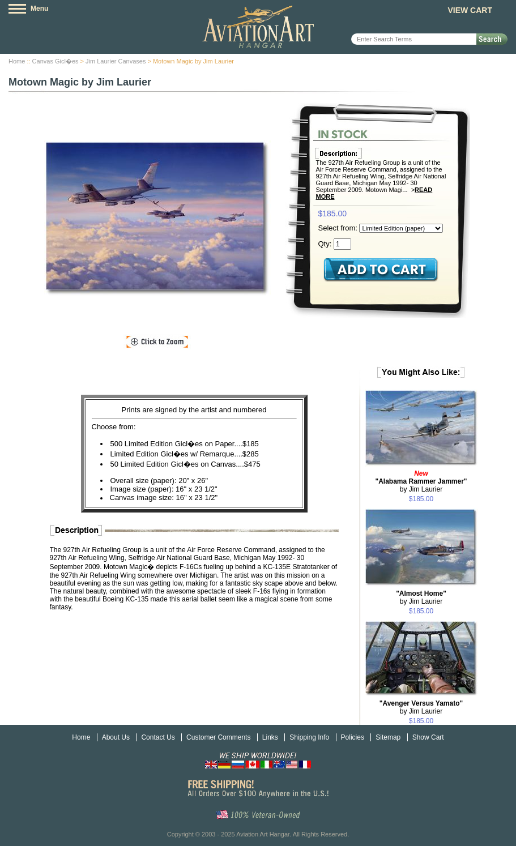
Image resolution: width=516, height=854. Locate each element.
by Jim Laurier (421, 481)
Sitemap (388, 737)
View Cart (469, 10)
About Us (116, 737)
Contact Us (157, 737)
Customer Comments (218, 737)
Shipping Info (309, 737)
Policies (352, 737)
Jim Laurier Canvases (116, 61)
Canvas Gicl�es (55, 61)
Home (16, 61)
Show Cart (428, 737)
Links (270, 737)
